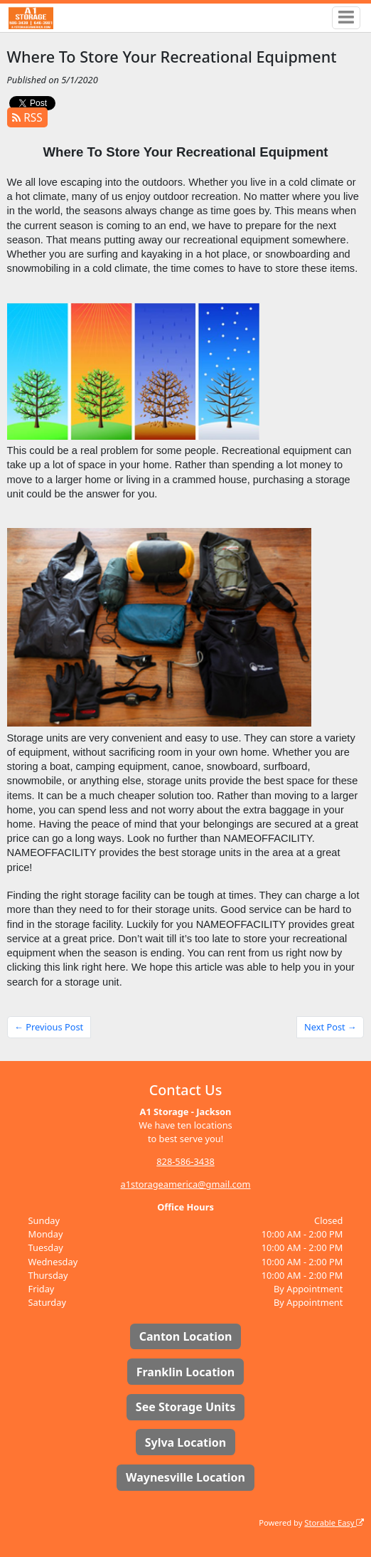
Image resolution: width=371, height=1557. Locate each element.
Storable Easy (334, 1522)
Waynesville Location (185, 1477)
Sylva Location (186, 1442)
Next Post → (330, 1026)
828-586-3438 (185, 1161)
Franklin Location (185, 1372)
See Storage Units (185, 1407)
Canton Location (185, 1336)
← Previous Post (48, 1026)
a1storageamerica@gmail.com (186, 1184)
